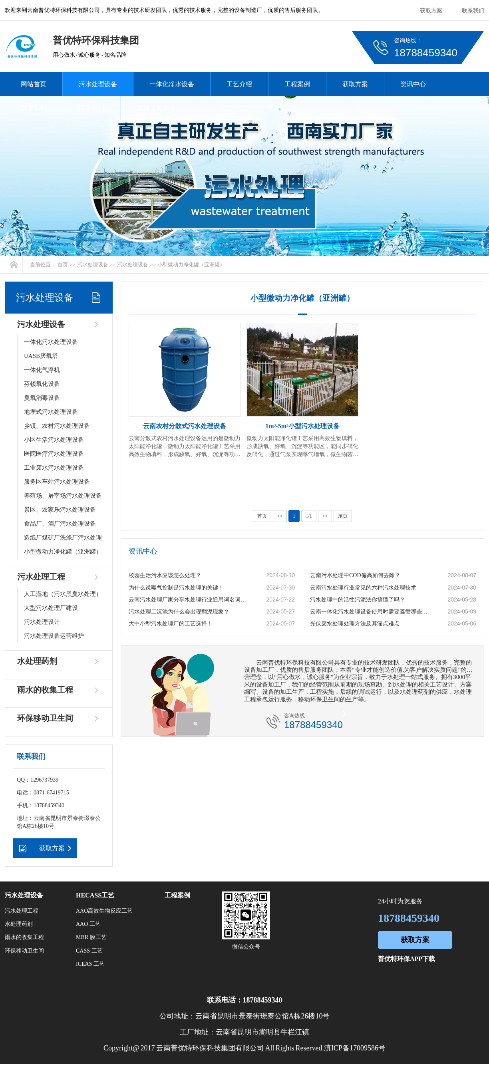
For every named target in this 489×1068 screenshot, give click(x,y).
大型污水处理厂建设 (51, 608)
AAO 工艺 (88, 924)
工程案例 (297, 84)
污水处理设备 (98, 84)
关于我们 (34, 108)
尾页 (343, 516)
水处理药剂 (37, 661)
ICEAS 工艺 (90, 964)
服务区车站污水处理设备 (57, 481)
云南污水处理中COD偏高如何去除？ (355, 575)
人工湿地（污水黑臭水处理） (63, 594)
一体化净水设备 (171, 84)
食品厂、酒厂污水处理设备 (60, 523)
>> (325, 516)
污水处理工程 (41, 576)
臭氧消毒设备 (42, 398)
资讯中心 (413, 84)
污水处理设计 (42, 622)
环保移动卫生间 (45, 718)
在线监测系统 (156, 108)
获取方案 (431, 11)
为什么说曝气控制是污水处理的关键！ (176, 588)
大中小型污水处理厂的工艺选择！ (171, 624)
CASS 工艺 (89, 951)
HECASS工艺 (95, 895)
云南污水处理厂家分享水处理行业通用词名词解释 (189, 600)
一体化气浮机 (42, 370)
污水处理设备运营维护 (54, 636)
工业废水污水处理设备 (54, 468)
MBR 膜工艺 (91, 937)
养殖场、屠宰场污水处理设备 (63, 495)
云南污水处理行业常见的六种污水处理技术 (363, 588)
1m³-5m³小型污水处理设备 (302, 426)
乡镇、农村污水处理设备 (57, 426)
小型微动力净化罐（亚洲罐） (191, 265)
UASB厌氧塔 (41, 356)
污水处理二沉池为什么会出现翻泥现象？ (179, 612)
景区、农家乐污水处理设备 (60, 509)
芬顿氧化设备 (42, 384)
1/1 (309, 516)
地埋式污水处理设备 (51, 412)
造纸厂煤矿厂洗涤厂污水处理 (63, 537)
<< (280, 516)
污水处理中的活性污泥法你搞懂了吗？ (357, 600)
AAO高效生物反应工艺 (104, 911)
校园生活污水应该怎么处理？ (165, 575)
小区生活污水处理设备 (54, 440)
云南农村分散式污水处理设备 (184, 426)
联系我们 (473, 11)
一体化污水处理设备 (51, 342)
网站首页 (33, 84)
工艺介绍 (239, 84)
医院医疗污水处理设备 (54, 454)
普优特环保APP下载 (406, 958)
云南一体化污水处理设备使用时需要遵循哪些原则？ (370, 612)
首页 (63, 265)
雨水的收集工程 (45, 689)
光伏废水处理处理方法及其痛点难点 (355, 624)
